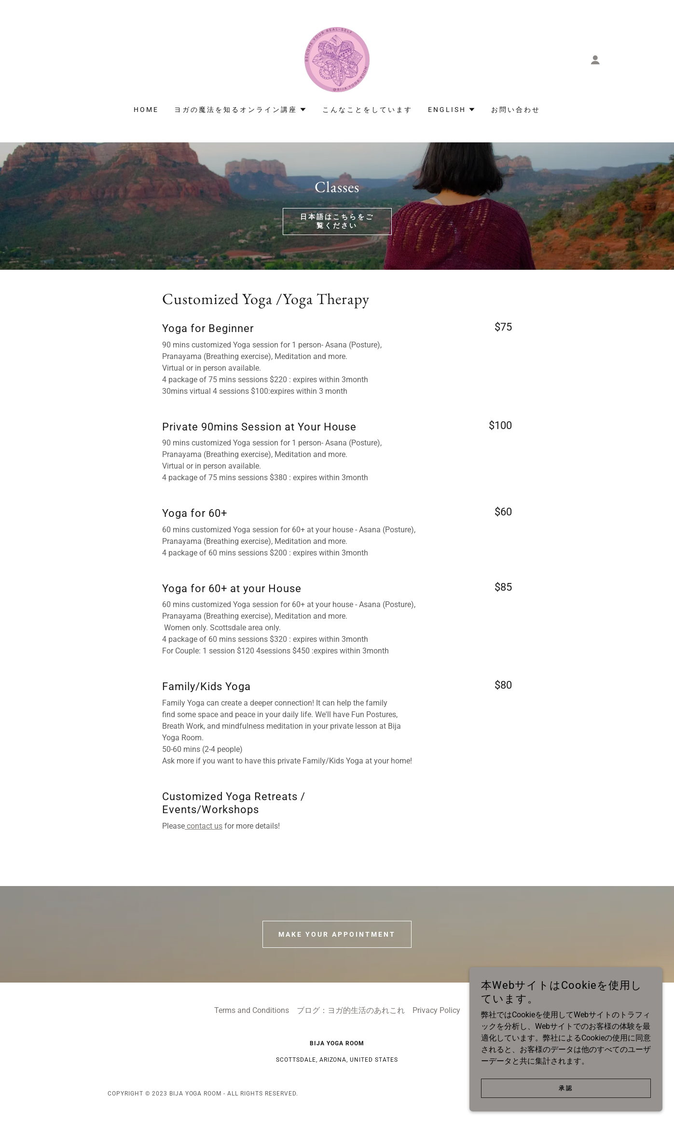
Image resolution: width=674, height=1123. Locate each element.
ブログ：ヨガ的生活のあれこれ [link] (351, 1010)
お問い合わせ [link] (515, 109)
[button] (595, 59)
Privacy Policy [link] (436, 1010)
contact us (203, 826)
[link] (337, 59)
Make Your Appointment (337, 934)
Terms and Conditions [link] (251, 1010)
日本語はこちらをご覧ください (337, 221)
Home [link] (146, 109)
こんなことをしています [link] (367, 109)
